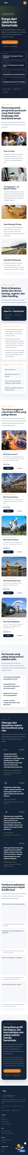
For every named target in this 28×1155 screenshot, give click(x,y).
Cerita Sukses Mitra (5, 1130)
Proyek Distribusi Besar (6, 1124)
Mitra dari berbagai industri (7, 1133)
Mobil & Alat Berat (5, 1121)
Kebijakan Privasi (15, 1110)
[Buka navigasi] (25, 2)
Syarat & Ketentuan (5, 1110)
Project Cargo (4, 1119)
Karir (2, 1151)
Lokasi (2, 1149)
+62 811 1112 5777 (10, 1096)
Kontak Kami (4, 1142)
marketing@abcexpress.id (10, 1095)
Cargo (2, 1117)
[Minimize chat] (25, 1143)
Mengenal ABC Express (6, 1140)
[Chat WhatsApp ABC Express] (21, 1148)
